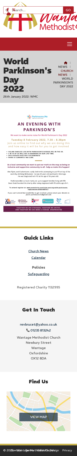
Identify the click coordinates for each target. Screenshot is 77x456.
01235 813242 (40, 330)
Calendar (38, 258)
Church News (65, 73)
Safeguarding (38, 274)
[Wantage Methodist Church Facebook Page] (8, 10)
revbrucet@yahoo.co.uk (38, 324)
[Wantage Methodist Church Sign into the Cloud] (9, 14)
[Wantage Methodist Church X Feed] (14, 10)
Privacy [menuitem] (67, 450)
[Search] (35, 10)
